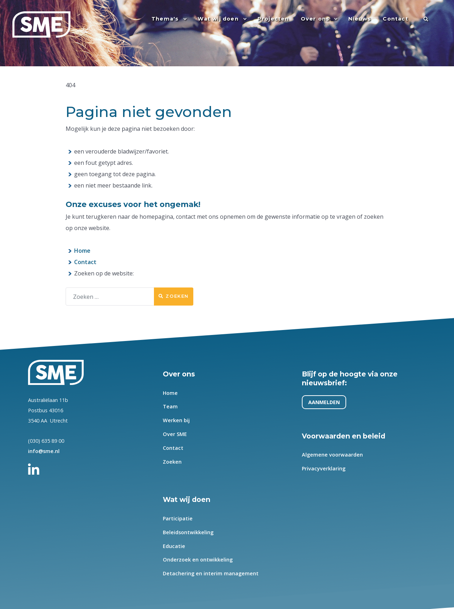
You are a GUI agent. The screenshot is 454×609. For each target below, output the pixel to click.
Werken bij (176, 420)
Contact (85, 262)
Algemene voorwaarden (332, 454)
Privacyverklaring (323, 468)
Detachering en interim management (211, 573)
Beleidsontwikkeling (188, 532)
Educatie (174, 546)
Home (82, 251)
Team (170, 406)
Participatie (178, 518)
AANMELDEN (324, 402)
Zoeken (174, 296)
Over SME (175, 434)
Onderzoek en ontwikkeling (198, 560)
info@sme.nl (44, 451)
